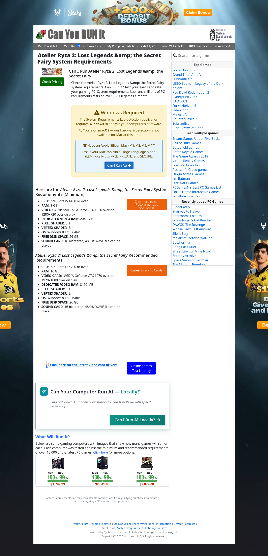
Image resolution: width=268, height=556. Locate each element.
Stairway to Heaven (187, 211)
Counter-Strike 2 (185, 119)
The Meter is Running (189, 264)
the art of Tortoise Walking (192, 238)
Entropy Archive (184, 255)
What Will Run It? (52, 436)
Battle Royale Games (188, 152)
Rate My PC (148, 46)
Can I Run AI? (119, 165)
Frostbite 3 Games (186, 196)
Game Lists (94, 46)
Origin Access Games (188, 174)
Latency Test (222, 46)
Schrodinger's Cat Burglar (192, 220)
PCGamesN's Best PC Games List (197, 187)
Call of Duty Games (187, 143)
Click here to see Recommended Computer (147, 204)
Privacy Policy (79, 524)
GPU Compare (198, 46)
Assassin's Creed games (190, 169)
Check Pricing (52, 81)
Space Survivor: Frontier (191, 260)
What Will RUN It (172, 46)
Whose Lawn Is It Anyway (192, 229)
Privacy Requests (184, 524)
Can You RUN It (48, 46)
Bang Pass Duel (184, 247)
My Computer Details (120, 46)
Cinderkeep (181, 207)
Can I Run (72, 46)
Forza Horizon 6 (184, 70)
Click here (100, 452)
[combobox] (205, 55)
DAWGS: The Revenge (189, 224)
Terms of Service (101, 524)
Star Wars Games (186, 183)
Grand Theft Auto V (187, 74)
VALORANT (181, 101)
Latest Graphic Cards (146, 270)
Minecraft (180, 114)
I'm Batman (181, 178)
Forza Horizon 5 (184, 105)
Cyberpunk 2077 (185, 97)
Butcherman (182, 242)
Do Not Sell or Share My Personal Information (142, 524)
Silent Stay (180, 233)
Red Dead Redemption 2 (191, 92)
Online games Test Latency (141, 368)
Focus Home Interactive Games (196, 192)
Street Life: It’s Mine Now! (192, 251)
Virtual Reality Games (189, 161)
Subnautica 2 (182, 79)
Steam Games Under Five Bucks (196, 138)
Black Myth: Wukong (188, 128)
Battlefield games (186, 147)
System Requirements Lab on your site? (142, 528)
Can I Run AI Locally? (137, 419)
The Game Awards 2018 (190, 156)
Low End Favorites (186, 165)
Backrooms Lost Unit (188, 216)
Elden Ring (181, 110)
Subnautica (181, 123)
